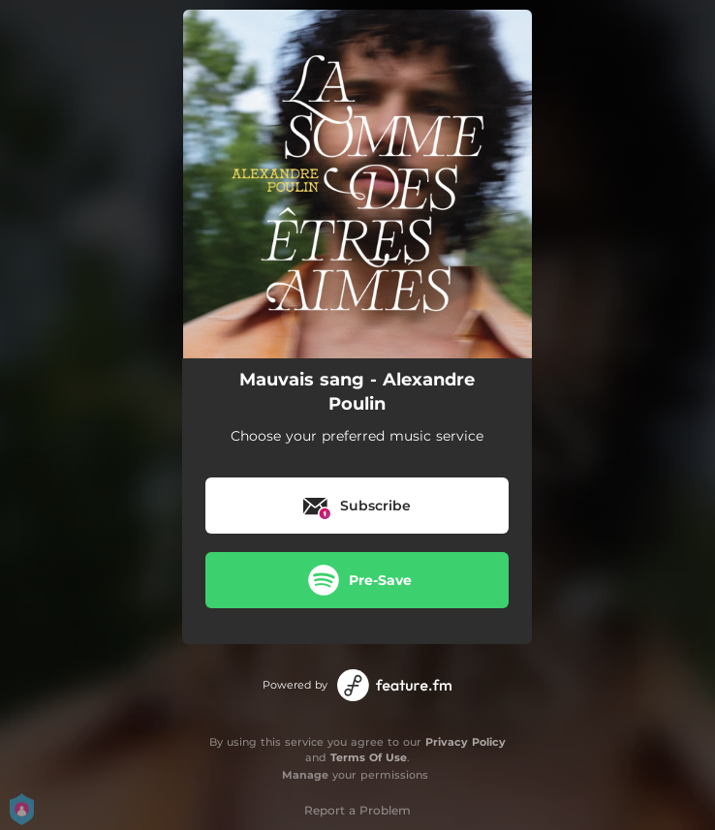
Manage (305, 775)
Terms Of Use (368, 757)
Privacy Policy (465, 742)
